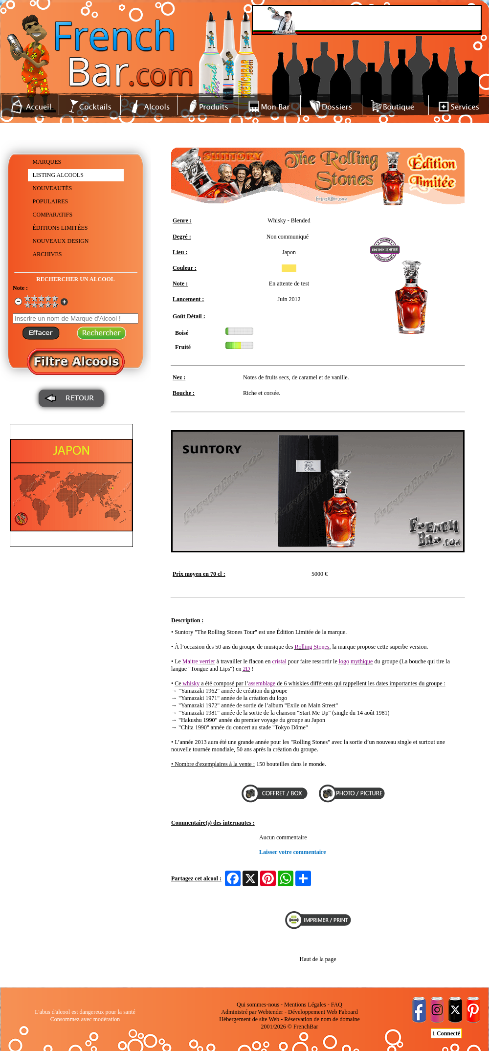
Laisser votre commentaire (292, 852)
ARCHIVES (47, 254)
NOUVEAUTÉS (52, 188)
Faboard (347, 1011)
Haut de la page (318, 959)
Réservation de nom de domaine (322, 1019)
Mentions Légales (305, 1004)
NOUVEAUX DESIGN (61, 241)
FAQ (336, 1004)
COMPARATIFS (53, 214)
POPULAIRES (50, 201)
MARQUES (47, 161)
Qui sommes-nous (258, 1004)
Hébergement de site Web (249, 1019)
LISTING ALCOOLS (58, 175)
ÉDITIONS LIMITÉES (60, 227)
